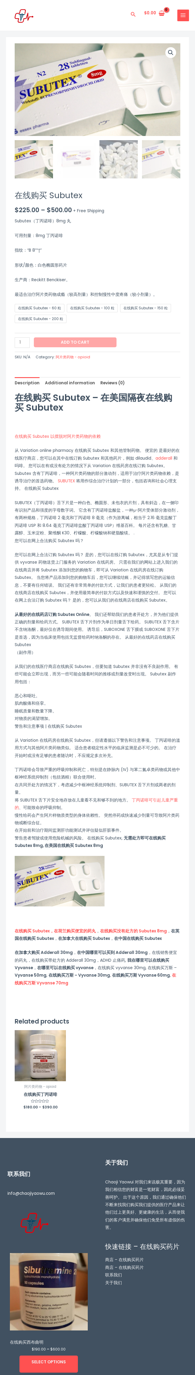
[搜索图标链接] (133, 15)
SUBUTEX (66, 481)
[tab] (27, 383)
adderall (163, 458)
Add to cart (75, 342)
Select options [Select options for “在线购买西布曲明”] (48, 1362)
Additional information (70, 383)
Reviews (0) (112, 383)
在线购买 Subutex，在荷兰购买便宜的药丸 (55, 931)
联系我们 (113, 1275)
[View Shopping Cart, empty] (154, 13)
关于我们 (113, 1283)
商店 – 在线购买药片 (124, 1260)
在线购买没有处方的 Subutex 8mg (133, 931)
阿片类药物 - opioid (73, 357)
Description (27, 383)
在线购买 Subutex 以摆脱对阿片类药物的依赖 (58, 437)
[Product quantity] (22, 342)
